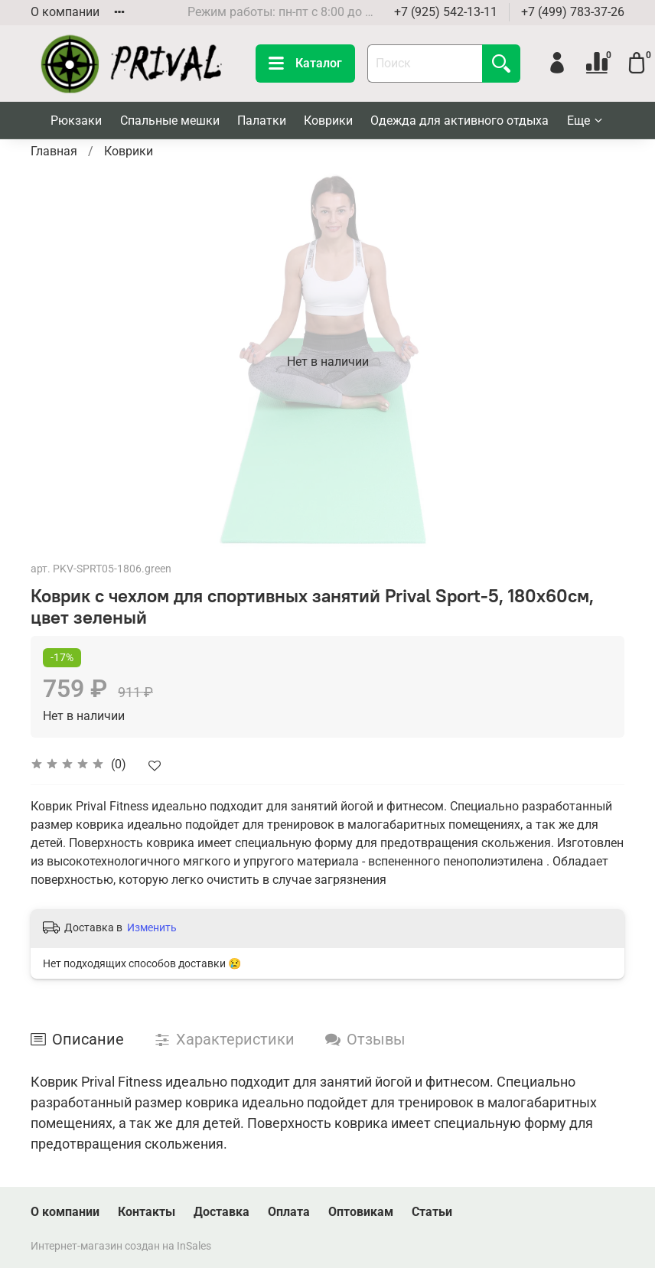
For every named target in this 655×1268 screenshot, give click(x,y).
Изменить (152, 927)
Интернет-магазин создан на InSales (121, 1246)
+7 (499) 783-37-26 (572, 12)
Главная (54, 151)
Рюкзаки (76, 120)
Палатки (261, 120)
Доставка (221, 1211)
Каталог (305, 63)
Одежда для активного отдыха (459, 120)
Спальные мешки (170, 120)
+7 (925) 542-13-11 (445, 12)
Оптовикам (360, 1211)
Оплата (289, 1211)
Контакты (146, 1211)
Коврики (328, 120)
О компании (65, 12)
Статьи (432, 1211)
